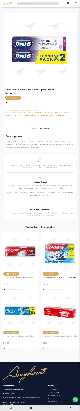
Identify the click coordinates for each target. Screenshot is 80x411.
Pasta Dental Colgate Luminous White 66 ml (20, 277)
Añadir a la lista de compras (14, 102)
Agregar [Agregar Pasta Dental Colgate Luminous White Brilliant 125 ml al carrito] (50, 333)
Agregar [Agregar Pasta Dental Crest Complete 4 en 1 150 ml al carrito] (11, 333)
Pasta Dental (18, 113)
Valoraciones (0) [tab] (44, 128)
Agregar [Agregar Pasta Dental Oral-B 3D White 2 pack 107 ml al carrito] (12, 98)
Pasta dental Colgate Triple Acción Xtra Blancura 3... (60, 277)
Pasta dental (33, 110)
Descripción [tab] (34, 128)
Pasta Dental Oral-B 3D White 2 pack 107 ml (47, 115)
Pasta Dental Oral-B (31, 113)
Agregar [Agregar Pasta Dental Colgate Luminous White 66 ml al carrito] (11, 274)
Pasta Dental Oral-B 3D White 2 (52, 113)
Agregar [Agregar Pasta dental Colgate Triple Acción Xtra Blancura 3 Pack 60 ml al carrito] (50, 274)
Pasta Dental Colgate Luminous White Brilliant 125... (60, 336)
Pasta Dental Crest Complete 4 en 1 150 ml (20, 336)
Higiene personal (20, 110)
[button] (9, 18)
